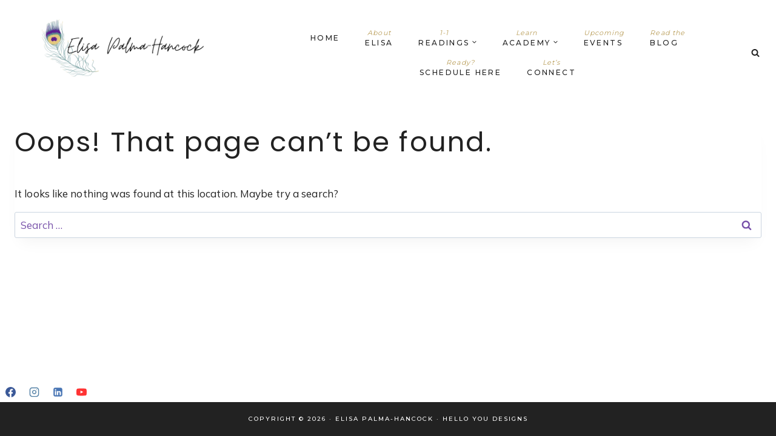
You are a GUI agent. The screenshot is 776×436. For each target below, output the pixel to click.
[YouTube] (81, 392)
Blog (667, 38)
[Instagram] (34, 392)
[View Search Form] (755, 53)
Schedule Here (460, 68)
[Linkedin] (57, 392)
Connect (551, 68)
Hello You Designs (485, 419)
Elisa (379, 38)
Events (604, 38)
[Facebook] (10, 392)
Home (325, 37)
